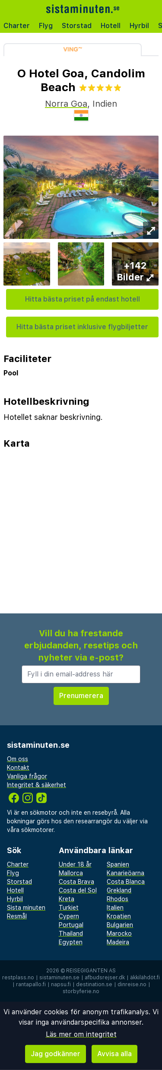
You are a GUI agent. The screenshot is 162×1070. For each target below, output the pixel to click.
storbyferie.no (81, 991)
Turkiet (69, 907)
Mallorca (71, 873)
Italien (115, 907)
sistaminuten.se (59, 978)
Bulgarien (120, 924)
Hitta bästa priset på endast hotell (82, 299)
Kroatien (119, 916)
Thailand (71, 933)
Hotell (111, 26)
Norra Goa (66, 103)
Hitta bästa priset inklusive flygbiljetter (82, 327)
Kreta (66, 898)
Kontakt (18, 767)
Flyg (46, 26)
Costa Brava (76, 881)
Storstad (77, 26)
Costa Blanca (126, 881)
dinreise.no (132, 984)
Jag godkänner (55, 1054)
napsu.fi (61, 984)
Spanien (118, 864)
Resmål (17, 916)
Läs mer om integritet (81, 1034)
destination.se (94, 984)
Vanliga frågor (27, 776)
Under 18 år (75, 864)
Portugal (71, 924)
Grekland (119, 890)
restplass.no (18, 978)
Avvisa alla (114, 1054)
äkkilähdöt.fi (145, 978)
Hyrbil (139, 26)
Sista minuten (26, 907)
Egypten (71, 942)
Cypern (69, 916)
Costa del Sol (78, 890)
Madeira (118, 942)
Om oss (17, 759)
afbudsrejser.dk (105, 978)
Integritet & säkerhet (36, 784)
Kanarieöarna (125, 873)
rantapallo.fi (31, 984)
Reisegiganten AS (91, 971)
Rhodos (117, 898)
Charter (16, 26)
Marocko (119, 933)
